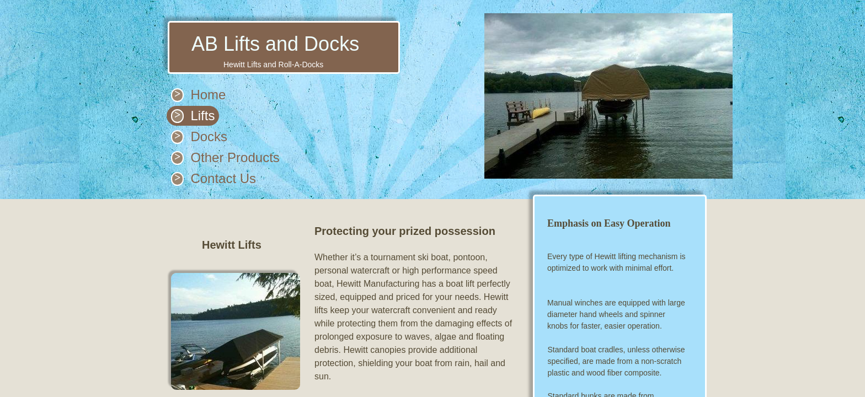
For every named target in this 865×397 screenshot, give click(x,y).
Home (208, 94)
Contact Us (223, 178)
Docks (208, 136)
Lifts (202, 115)
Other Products (234, 157)
